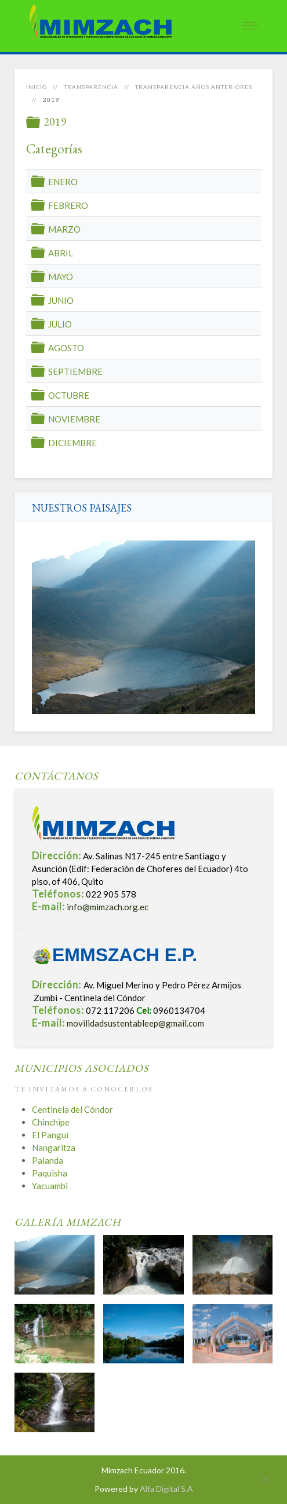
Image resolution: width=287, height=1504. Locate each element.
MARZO (64, 229)
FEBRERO (68, 205)
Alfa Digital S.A (166, 1489)
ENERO (63, 181)
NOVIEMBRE (74, 419)
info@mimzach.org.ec (107, 907)
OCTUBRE (68, 395)
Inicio (36, 86)
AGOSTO (66, 348)
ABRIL (60, 253)
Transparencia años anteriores (193, 86)
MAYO (60, 276)
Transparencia (91, 86)
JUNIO (61, 300)
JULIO (60, 324)
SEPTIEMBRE (75, 371)
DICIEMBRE (72, 442)
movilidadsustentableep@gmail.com (135, 1023)
